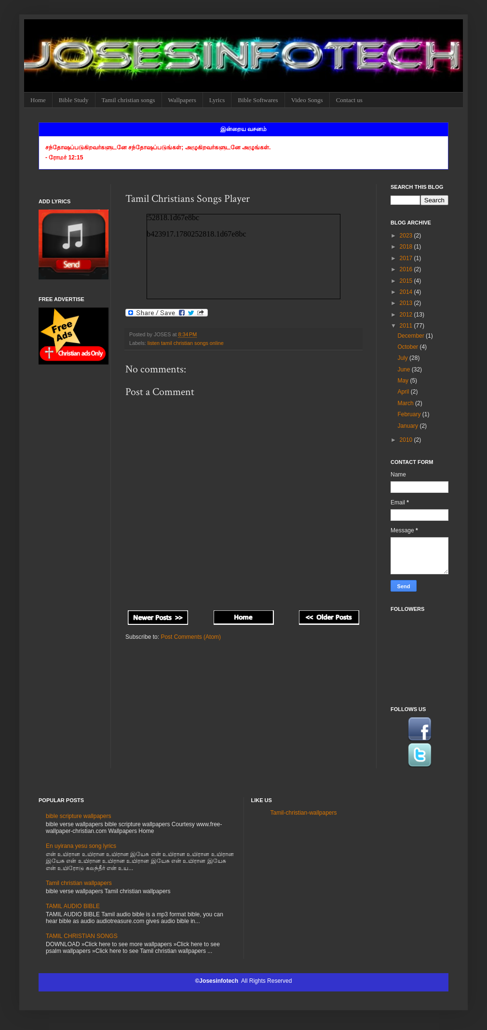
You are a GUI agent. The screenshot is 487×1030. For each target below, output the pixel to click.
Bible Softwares (258, 100)
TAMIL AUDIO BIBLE (73, 906)
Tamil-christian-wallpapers (304, 812)
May (403, 380)
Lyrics (217, 100)
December (411, 335)
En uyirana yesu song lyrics (81, 846)
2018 (407, 246)
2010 (407, 439)
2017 (407, 258)
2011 (407, 325)
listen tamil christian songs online (186, 343)
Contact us (349, 100)
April (403, 391)
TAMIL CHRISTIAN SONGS (82, 936)
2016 (407, 269)
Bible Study (74, 100)
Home (38, 100)
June (404, 369)
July (403, 358)
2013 (407, 303)
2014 (407, 292)
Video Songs (307, 100)
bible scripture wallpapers (78, 816)
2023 (407, 235)
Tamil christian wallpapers (79, 883)
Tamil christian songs (128, 100)
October (408, 346)
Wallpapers (182, 100)
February (409, 414)
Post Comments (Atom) (191, 637)
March (406, 403)
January (408, 426)
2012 (407, 314)
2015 (407, 280)
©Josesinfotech (217, 980)
